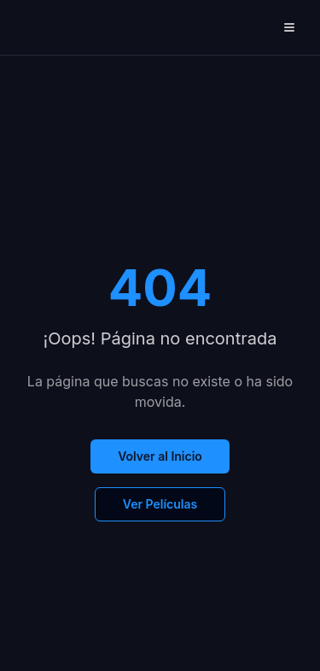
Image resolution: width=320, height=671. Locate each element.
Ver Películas (160, 504)
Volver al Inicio (160, 456)
